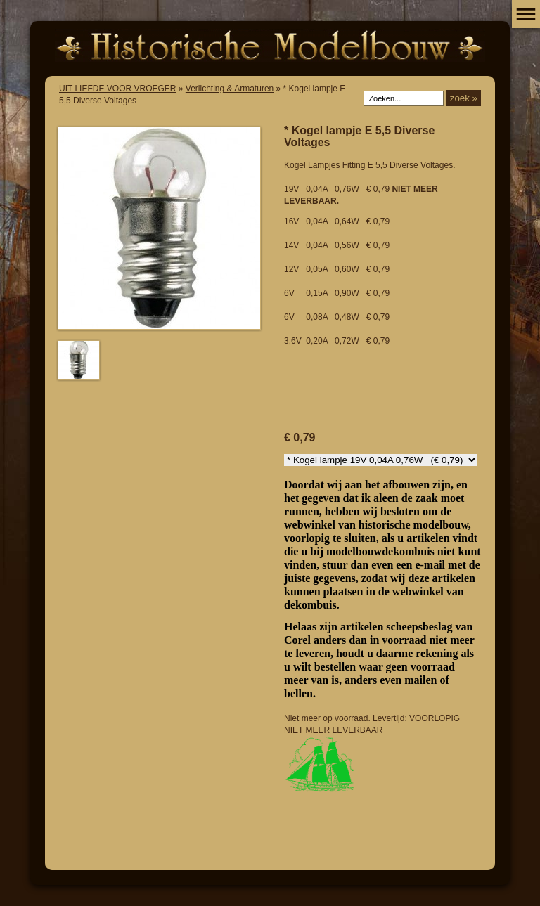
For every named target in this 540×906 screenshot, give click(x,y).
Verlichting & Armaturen (230, 88)
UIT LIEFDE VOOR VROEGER (117, 88)
